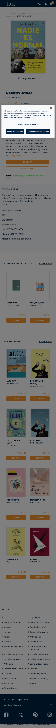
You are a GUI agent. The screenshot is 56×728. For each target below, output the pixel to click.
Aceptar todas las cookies (38, 132)
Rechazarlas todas (15, 132)
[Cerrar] (51, 108)
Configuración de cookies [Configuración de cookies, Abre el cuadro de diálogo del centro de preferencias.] (28, 124)
